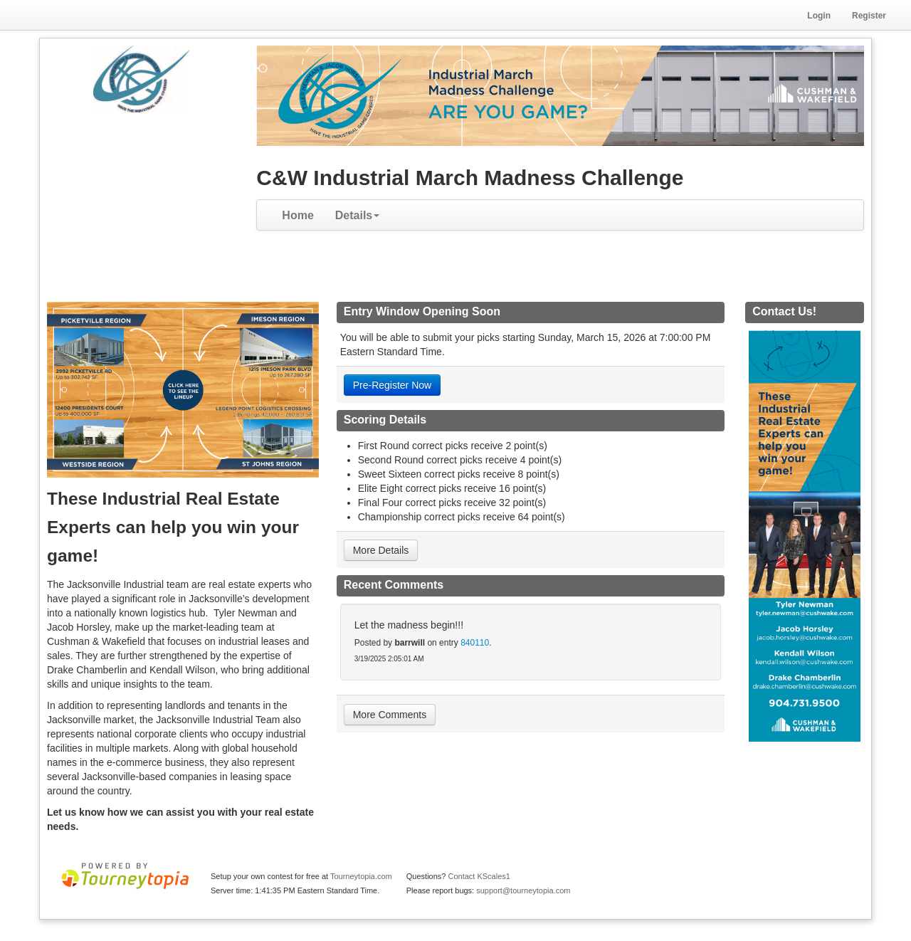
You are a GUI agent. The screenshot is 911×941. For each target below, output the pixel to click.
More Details (381, 550)
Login (819, 16)
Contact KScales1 (479, 876)
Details (357, 215)
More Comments (389, 714)
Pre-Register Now (392, 385)
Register (869, 16)
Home (297, 215)
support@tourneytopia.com (523, 890)
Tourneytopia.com (361, 876)
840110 (474, 643)
